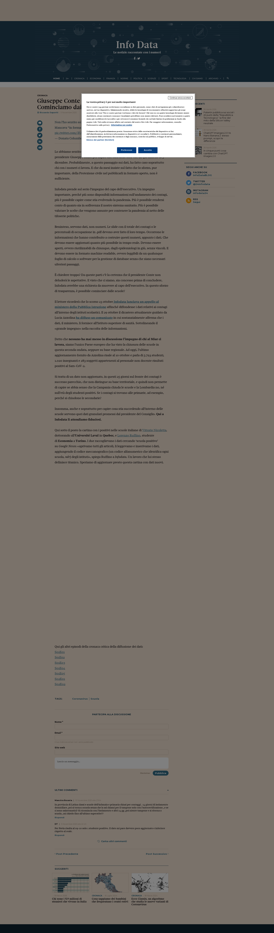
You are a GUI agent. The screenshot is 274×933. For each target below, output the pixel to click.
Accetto (148, 150)
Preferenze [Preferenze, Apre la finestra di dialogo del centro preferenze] (126, 150)
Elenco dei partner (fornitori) (100, 140)
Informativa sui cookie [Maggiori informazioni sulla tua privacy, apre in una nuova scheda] (121, 125)
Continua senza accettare (180, 98)
